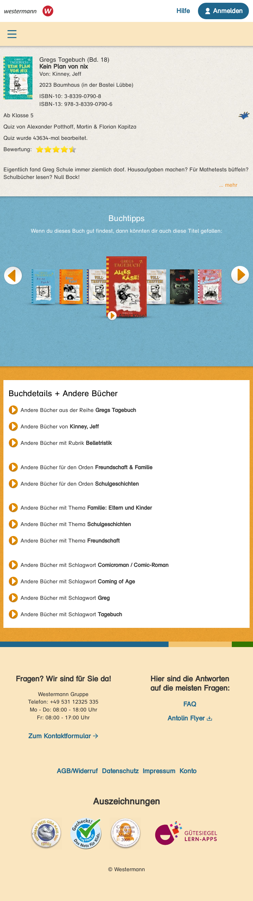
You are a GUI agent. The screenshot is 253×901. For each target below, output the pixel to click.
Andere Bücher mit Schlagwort (95, 565)
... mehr (228, 185)
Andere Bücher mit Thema (86, 507)
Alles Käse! (133, 316)
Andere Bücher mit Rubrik (66, 443)
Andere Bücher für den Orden (86, 467)
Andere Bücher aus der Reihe (78, 410)
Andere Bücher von (60, 426)
